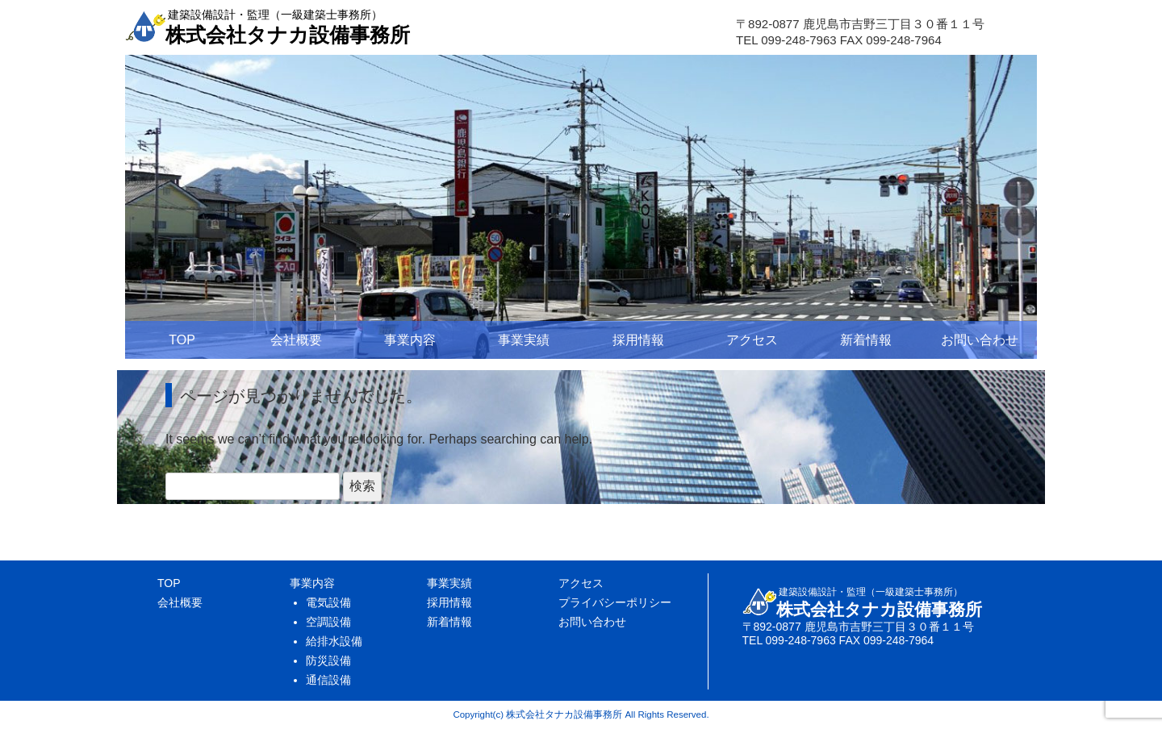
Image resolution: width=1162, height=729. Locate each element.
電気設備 (328, 602)
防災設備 (328, 660)
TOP (182, 340)
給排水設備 (334, 641)
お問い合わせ (979, 340)
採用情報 (638, 340)
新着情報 (866, 340)
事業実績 (524, 340)
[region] (581, 207)
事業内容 (410, 340)
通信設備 (328, 679)
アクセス (752, 340)
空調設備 (328, 621)
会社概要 (296, 340)
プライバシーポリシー (614, 602)
